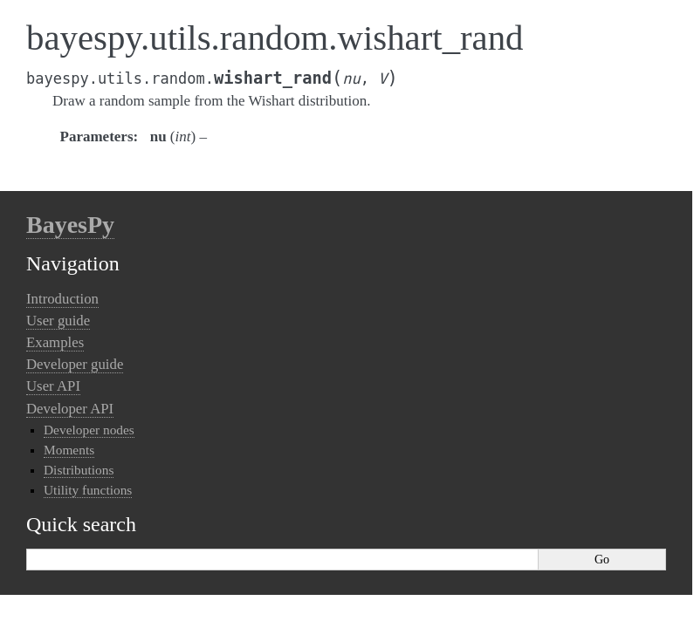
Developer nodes (89, 429)
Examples (55, 342)
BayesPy (70, 224)
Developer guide (74, 364)
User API (53, 386)
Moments (69, 449)
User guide (58, 320)
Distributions (78, 469)
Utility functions (88, 489)
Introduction (62, 298)
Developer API (69, 408)
